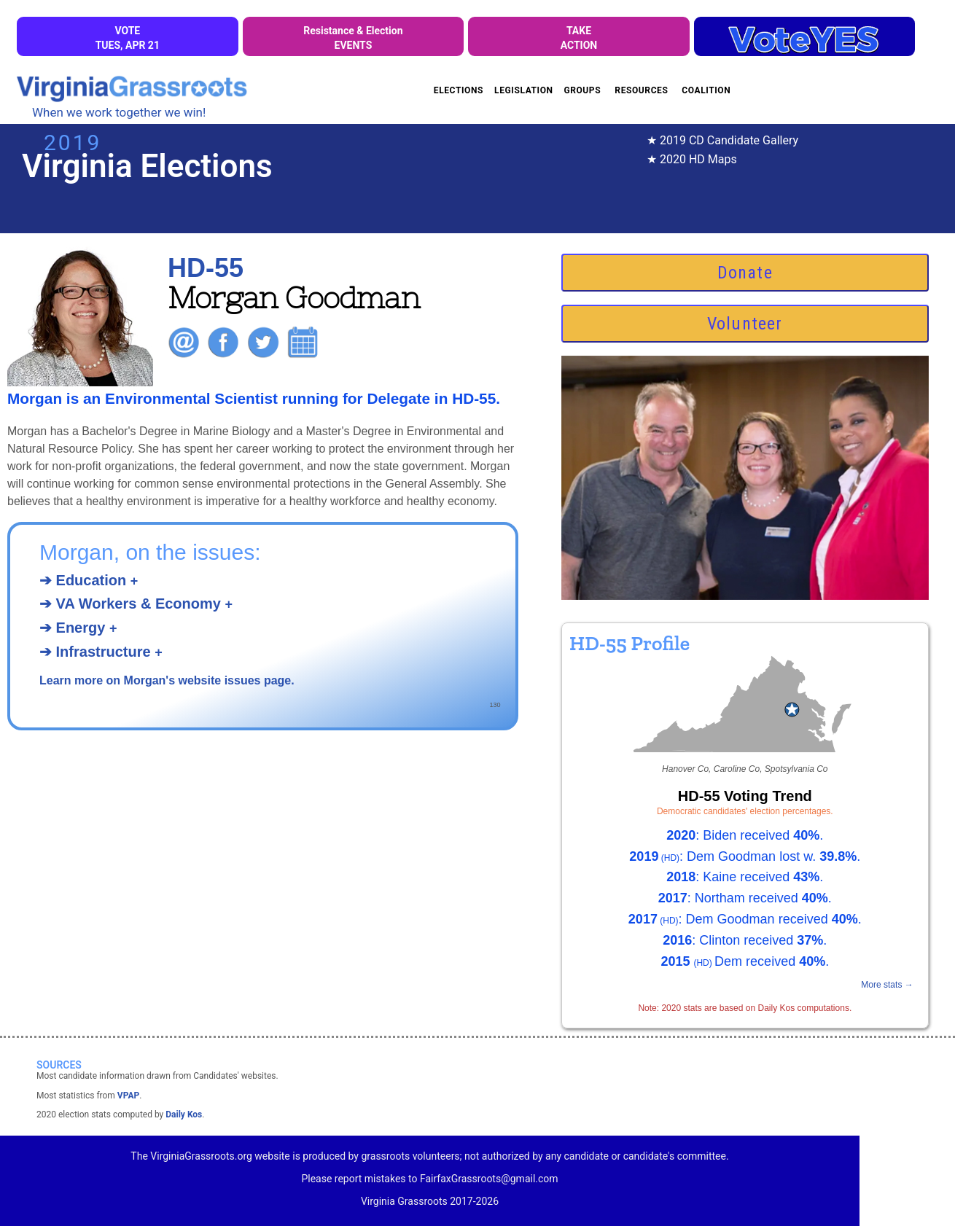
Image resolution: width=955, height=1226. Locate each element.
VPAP (128, 1095)
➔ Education (88, 580)
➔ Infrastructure (101, 652)
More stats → (887, 985)
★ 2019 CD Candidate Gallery (722, 140)
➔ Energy (78, 628)
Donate (745, 272)
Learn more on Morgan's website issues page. (167, 680)
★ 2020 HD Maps (692, 159)
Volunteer (745, 323)
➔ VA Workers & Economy (136, 604)
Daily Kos (183, 1114)
